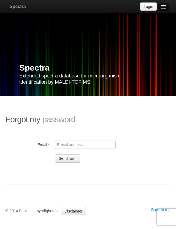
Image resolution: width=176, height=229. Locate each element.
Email (43, 145)
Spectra (18, 6)
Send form (68, 158)
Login (148, 6)
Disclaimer (73, 211)
